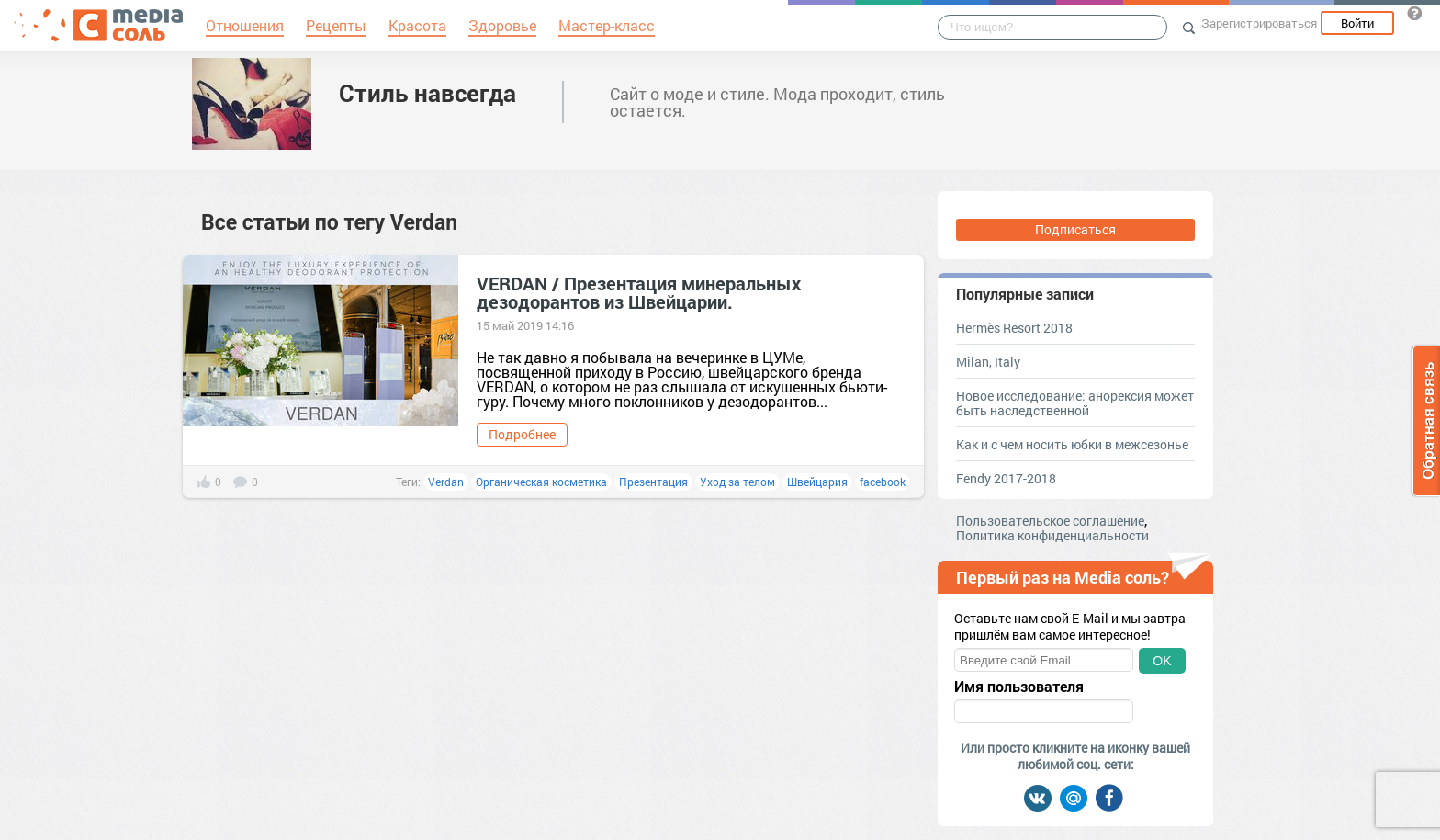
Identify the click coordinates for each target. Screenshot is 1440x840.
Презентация (653, 481)
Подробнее (522, 434)
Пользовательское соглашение (1050, 520)
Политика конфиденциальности (1052, 535)
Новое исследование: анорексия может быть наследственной (1075, 403)
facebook (883, 481)
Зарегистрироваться (1259, 23)
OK (1162, 660)
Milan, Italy (988, 361)
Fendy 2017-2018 (1006, 478)
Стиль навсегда (427, 92)
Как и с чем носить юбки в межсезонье (1072, 444)
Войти (1357, 23)
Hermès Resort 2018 (1014, 327)
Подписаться (1075, 229)
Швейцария (817, 481)
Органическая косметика (541, 481)
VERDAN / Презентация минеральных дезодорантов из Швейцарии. (639, 292)
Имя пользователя (1019, 686)
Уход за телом (737, 481)
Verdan (446, 481)
